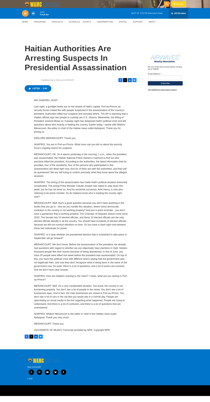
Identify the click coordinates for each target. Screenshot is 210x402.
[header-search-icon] (167, 7)
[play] (25, 19)
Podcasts (57, 28)
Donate (181, 7)
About (152, 28)
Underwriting (105, 28)
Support (138, 28)
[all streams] (178, 19)
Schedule (74, 28)
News (25, 28)
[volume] (33, 19)
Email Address (155, 80)
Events (87, 28)
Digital (123, 28)
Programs (40, 28)
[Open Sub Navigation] (30, 28)
